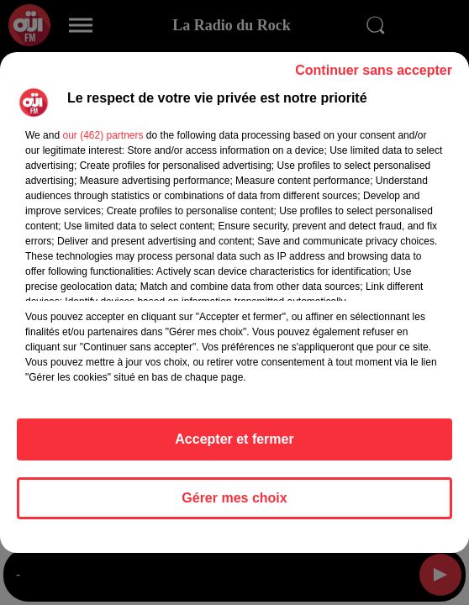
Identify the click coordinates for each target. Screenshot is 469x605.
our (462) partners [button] (102, 135)
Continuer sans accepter (373, 70)
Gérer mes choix (234, 498)
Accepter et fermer (234, 439)
